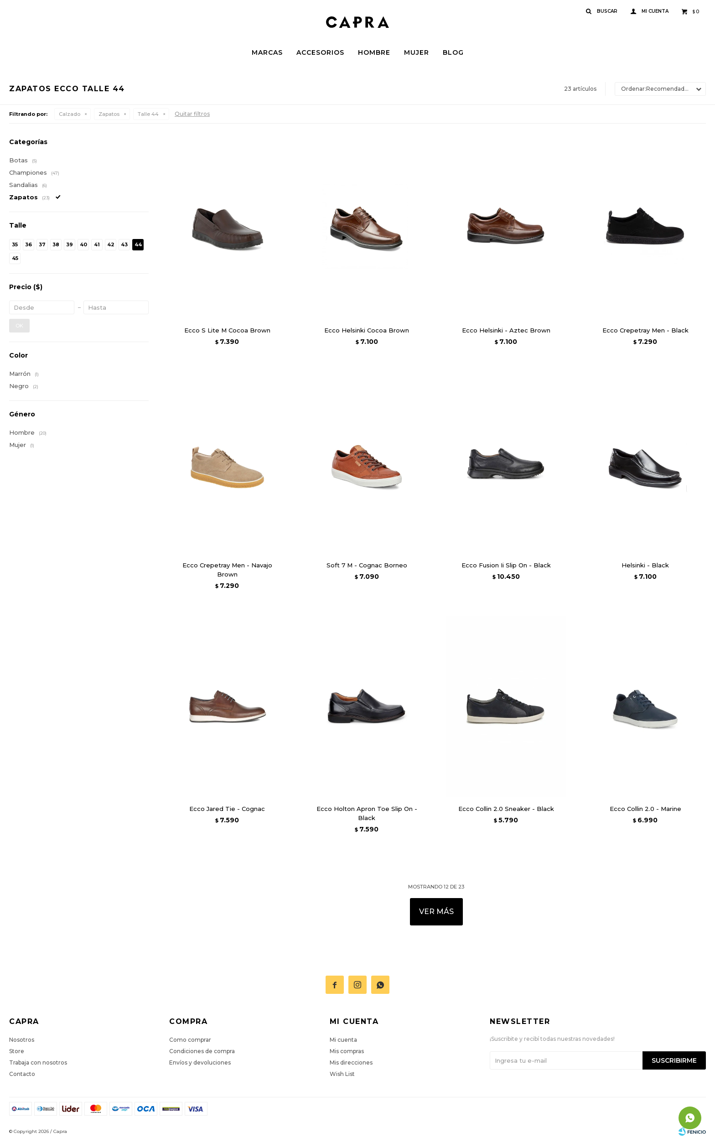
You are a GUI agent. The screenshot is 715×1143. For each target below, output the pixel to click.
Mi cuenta (343, 1039)
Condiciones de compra (202, 1051)
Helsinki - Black (645, 565)
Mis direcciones (351, 1062)
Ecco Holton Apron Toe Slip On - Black (366, 813)
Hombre (374, 52)
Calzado (69, 114)
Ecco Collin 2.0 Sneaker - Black (506, 808)
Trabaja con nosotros (38, 1062)
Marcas (267, 52)
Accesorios (320, 52)
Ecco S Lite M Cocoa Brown (227, 330)
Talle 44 (148, 114)
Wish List (342, 1073)
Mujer (416, 52)
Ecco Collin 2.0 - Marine (645, 808)
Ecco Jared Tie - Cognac (227, 808)
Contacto (22, 1073)
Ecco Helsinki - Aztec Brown (506, 330)
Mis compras (347, 1051)
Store (16, 1051)
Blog (453, 52)
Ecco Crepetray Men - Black (645, 330)
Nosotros (21, 1039)
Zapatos (108, 114)
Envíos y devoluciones (200, 1062)
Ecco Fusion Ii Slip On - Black (506, 565)
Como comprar (190, 1039)
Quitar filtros (192, 113)
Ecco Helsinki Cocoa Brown (366, 330)
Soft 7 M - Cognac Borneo (366, 565)
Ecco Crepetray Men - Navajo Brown (227, 569)
